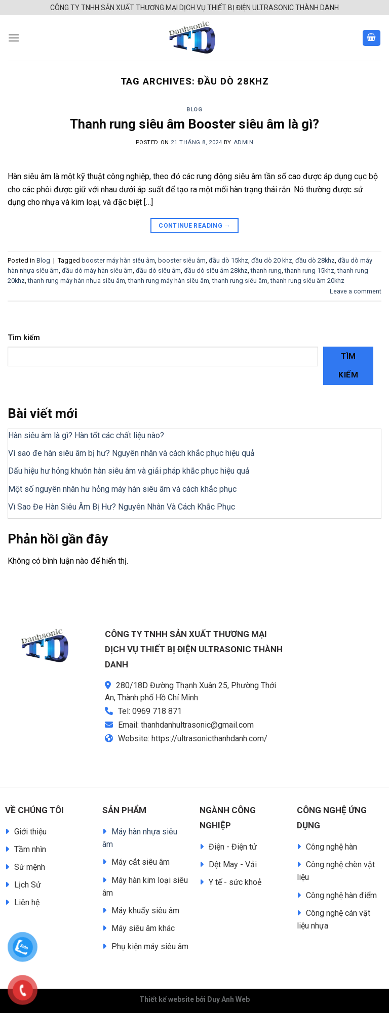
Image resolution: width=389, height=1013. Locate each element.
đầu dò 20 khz (271, 260)
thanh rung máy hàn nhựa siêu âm (76, 280)
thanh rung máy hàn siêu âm (168, 280)
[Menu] (14, 37)
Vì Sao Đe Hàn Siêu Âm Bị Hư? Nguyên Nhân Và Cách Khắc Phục (121, 507)
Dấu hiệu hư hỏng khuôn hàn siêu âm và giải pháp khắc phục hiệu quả (129, 471)
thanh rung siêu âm (239, 280)
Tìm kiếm (24, 337)
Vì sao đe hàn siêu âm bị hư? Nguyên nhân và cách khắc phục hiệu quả (131, 453)
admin (244, 142)
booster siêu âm (182, 260)
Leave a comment (355, 291)
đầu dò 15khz (228, 260)
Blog (194, 109)
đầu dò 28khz (315, 260)
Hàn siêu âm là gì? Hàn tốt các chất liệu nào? (86, 435)
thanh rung (266, 270)
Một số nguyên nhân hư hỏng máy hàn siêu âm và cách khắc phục (122, 489)
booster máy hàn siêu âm (118, 260)
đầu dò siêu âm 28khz (216, 270)
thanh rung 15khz (309, 270)
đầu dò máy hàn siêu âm (97, 270)
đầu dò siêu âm (158, 270)
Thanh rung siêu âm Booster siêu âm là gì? (194, 124)
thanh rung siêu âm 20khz (307, 280)
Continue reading (194, 226)
